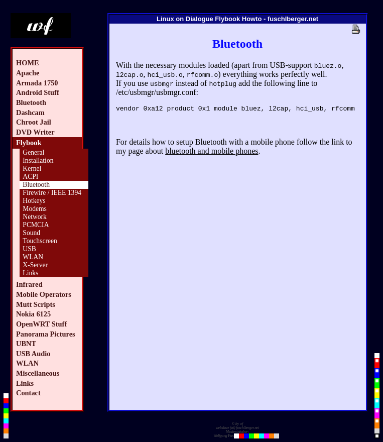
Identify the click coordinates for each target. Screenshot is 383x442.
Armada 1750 (37, 83)
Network (35, 216)
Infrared (29, 284)
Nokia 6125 (33, 314)
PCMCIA (36, 225)
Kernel (32, 168)
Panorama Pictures (45, 334)
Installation (38, 160)
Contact (28, 393)
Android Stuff (37, 92)
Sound (31, 233)
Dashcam (30, 112)
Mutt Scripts (35, 304)
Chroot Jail (33, 122)
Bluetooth (31, 102)
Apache (27, 73)
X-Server (35, 265)
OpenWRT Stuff (41, 324)
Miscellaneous (37, 373)
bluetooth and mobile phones (211, 152)
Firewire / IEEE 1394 (52, 192)
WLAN (33, 257)
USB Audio (33, 354)
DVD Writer (35, 132)
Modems (35, 208)
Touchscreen (40, 241)
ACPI (30, 176)
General (33, 152)
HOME (27, 63)
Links (30, 273)
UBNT (26, 344)
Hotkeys (34, 200)
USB (29, 249)
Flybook (28, 143)
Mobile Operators (43, 294)
